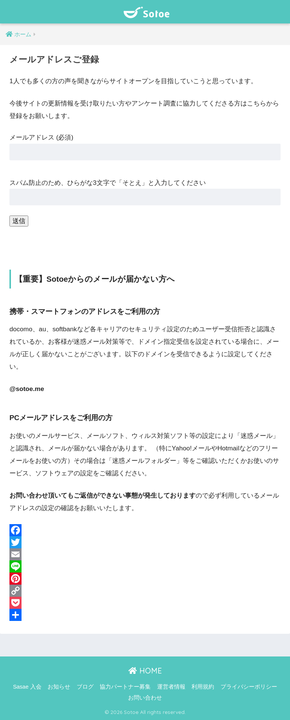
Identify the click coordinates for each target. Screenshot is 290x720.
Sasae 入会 (27, 687)
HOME (145, 670)
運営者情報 (171, 687)
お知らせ (59, 687)
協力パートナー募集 (125, 687)
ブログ (85, 687)
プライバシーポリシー (249, 687)
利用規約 (202, 687)
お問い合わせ (145, 698)
